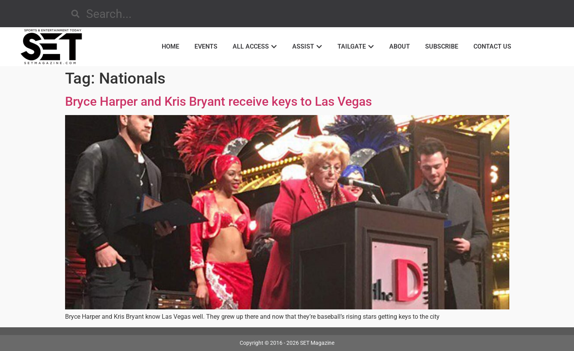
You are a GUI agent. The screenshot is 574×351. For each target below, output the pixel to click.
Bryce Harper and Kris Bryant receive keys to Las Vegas (218, 101)
